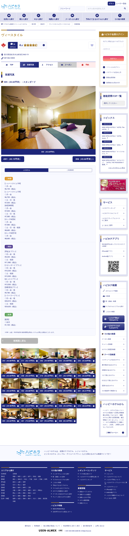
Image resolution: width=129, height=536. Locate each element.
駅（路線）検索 (109, 301)
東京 (14, 479)
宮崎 (39, 498)
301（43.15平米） (12, 159)
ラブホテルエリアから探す (113, 307)
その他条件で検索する (113, 391)
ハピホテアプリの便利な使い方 (88, 477)
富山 (19, 485)
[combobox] (104, 8)
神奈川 (20, 479)
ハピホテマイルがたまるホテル (112, 327)
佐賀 (19, 498)
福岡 (14, 498)
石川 (14, 485)
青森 (14, 476)
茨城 (40, 479)
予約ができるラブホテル (59, 485)
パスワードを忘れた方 (113, 72)
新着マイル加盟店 (84, 494)
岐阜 (19, 487)
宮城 (34, 476)
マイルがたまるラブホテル (60, 488)
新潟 (14, 482)
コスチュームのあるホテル (113, 360)
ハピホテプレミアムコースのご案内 (113, 219)
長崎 (24, 498)
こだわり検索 (109, 312)
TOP (9, 65)
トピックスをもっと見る (116, 168)
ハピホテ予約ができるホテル (111, 319)
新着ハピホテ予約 (84, 497)
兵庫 (19, 490)
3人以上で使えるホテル (113, 380)
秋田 (19, 476)
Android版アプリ (113, 256)
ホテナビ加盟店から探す (59, 491)
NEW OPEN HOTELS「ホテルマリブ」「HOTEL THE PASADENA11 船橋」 (113, 160)
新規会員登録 (110, 77)
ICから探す (38, 17)
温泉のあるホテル (113, 385)
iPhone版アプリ (113, 251)
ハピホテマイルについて (113, 213)
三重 (29, 487)
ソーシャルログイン (113, 67)
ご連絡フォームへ (112, 432)
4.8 (21, 45)
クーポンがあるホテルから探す (61, 494)
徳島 (19, 496)
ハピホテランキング (113, 208)
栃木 (35, 479)
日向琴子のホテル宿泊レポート (61, 512)
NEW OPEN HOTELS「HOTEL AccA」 (112, 135)
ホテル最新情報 (83, 500)
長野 (24, 482)
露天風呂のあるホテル (113, 365)
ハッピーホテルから (113, 404)
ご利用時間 (70, 170)
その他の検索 (120, 17)
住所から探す (9, 17)
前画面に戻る (14, 341)
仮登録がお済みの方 (113, 83)
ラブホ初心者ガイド (85, 474)
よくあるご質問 (113, 225)
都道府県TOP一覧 (112, 96)
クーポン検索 (113, 339)
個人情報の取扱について (51, 526)
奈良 (34, 490)
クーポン (66, 65)
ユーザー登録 (121, 4)
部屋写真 (28, 65)
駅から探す (24, 17)
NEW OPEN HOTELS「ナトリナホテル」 (113, 151)
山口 (34, 493)
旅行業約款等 (87, 526)
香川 (14, 496)
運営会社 (28, 526)
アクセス (47, 65)
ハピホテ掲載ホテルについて (114, 495)
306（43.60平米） (84, 159)
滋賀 (29, 490)
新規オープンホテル (85, 491)
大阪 (14, 490)
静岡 (24, 487)
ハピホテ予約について (112, 479)
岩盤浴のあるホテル (113, 370)
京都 (24, 490)
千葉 (30, 479)
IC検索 (106, 296)
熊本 (29, 498)
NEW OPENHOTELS (58, 509)
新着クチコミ (83, 503)
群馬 (45, 479)
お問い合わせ (99, 526)
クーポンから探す (72, 17)
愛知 (14, 487)
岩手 (29, 476)
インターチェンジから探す (60, 474)
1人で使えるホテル (113, 375)
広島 (19, 493)
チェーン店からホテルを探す (61, 497)
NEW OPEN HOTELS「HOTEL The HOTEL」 (113, 126)
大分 (34, 498)
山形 (24, 476)
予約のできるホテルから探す (97, 17)
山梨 (19, 482)
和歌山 (40, 490)
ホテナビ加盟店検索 (113, 349)
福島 (39, 476)
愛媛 (24, 496)
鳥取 (24, 493)
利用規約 (37, 526)
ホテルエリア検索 (110, 291)
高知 (29, 496)
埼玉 (25, 479)
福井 (24, 485)
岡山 (14, 493)
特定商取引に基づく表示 (71, 526)
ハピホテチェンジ (111, 487)
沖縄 (14, 501)
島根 (29, 493)
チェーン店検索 (113, 344)
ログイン (113, 59)
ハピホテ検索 (110, 285)
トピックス (109, 118)
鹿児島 (45, 498)
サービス (107, 202)
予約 (85, 65)
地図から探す (54, 17)
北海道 (15, 474)
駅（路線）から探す (58, 477)
